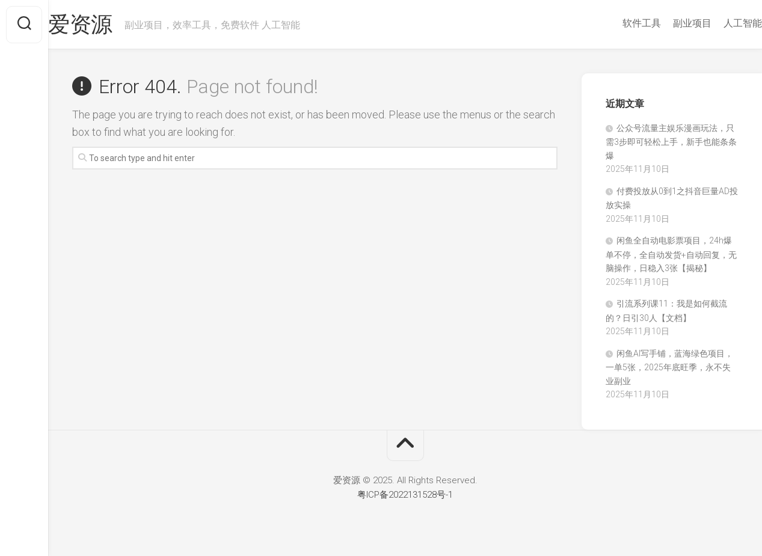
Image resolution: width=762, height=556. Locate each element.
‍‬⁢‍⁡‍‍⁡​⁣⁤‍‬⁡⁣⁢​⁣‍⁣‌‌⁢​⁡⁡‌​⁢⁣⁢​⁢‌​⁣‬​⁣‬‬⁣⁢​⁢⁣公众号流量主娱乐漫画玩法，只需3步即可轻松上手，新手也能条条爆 (671, 141)
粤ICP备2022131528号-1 (405, 494)
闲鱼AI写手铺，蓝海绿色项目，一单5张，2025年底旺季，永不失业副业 (669, 367)
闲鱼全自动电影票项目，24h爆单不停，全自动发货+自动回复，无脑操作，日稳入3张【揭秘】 (671, 254)
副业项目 (668, 23)
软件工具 (617, 23)
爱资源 (104, 24)
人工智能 (718, 23)
